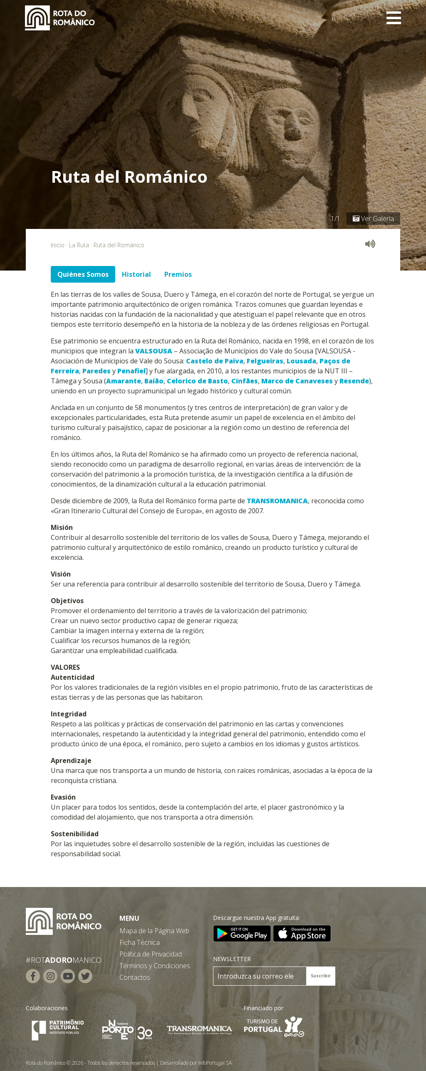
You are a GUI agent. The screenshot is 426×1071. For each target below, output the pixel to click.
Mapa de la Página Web (154, 930)
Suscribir (321, 976)
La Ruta (79, 245)
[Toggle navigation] (393, 18)
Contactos (134, 977)
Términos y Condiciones (154, 965)
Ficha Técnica (139, 942)
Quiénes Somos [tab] (83, 274)
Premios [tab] (178, 274)
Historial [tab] (136, 274)
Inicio (57, 245)
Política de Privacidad (150, 954)
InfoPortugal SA (215, 1062)
